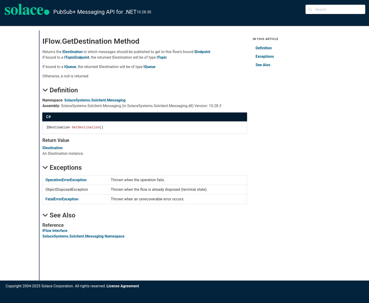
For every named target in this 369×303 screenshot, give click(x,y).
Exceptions (264, 56)
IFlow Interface (54, 230)
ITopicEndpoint (76, 57)
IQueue (70, 67)
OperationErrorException (65, 180)
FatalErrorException (61, 199)
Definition (263, 48)
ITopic (162, 57)
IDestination (72, 52)
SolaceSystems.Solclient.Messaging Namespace (83, 236)
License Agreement (122, 286)
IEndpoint (202, 52)
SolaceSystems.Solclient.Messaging (94, 100)
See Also (262, 65)
